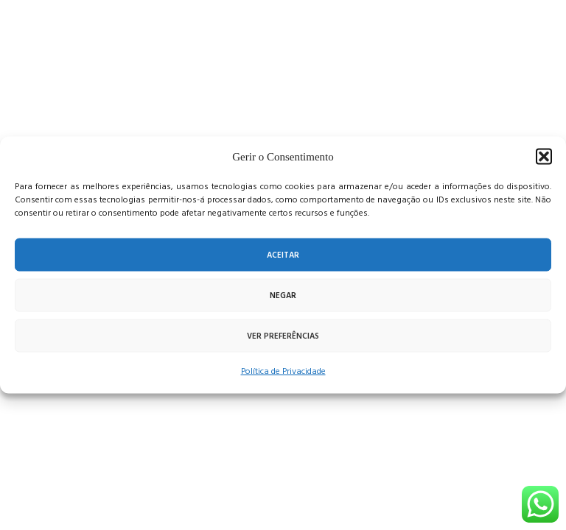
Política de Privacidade (283, 371)
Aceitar (283, 254)
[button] (544, 156)
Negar (283, 295)
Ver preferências (283, 335)
